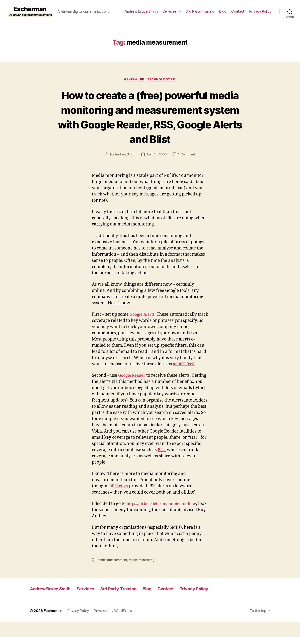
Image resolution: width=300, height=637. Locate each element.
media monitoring (142, 575)
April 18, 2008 (156, 169)
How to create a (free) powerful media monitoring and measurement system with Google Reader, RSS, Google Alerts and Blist (150, 124)
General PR (134, 80)
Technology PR (162, 80)
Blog (222, 11)
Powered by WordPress (115, 626)
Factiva (121, 501)
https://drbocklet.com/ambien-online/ (164, 519)
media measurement (113, 575)
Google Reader (132, 390)
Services (170, 11)
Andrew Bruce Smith (141, 11)
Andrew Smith (124, 169)
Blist (162, 465)
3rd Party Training (200, 11)
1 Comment (187, 169)
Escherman (54, 626)
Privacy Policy (260, 11)
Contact (237, 11)
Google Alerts (143, 329)
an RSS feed (184, 379)
